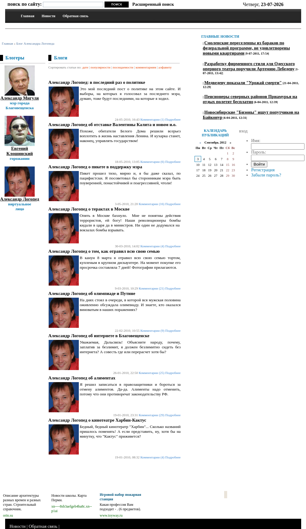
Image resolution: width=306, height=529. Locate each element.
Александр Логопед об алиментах (81, 377)
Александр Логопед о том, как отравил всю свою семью (104, 251)
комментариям (146, 67)
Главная (27, 16)
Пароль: (258, 152)
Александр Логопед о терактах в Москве (89, 209)
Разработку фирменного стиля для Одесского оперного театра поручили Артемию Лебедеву (249, 66)
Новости (48, 16)
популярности (101, 67)
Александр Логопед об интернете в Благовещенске (99, 335)
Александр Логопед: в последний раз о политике (96, 82)
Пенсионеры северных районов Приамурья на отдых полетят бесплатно (250, 99)
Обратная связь (75, 16)
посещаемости (123, 67)
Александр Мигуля (19, 98)
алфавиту (165, 67)
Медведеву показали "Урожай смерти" (243, 82)
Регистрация (263, 169)
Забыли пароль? (266, 175)
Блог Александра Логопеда (35, 43)
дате (85, 67)
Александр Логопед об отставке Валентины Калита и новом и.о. (112, 124)
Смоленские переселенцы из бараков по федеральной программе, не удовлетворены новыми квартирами (246, 47)
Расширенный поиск (153, 4)
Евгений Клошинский (19, 151)
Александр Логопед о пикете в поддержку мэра (95, 166)
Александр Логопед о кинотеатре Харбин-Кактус (97, 420)
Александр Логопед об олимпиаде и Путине (91, 293)
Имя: (255, 140)
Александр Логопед (19, 199)
